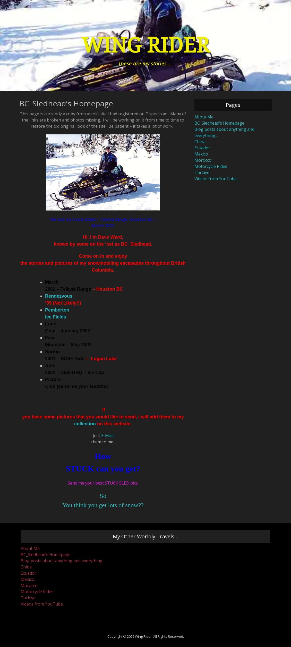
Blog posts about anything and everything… (63, 561)
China (200, 141)
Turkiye (201, 172)
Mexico (201, 154)
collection (85, 423)
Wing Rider (145, 45)
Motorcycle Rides (210, 166)
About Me (203, 117)
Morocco (202, 160)
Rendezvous (58, 296)
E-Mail (107, 435)
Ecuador (202, 148)
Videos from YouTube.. (216, 179)
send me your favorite (82, 386)
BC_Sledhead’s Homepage (219, 123)
